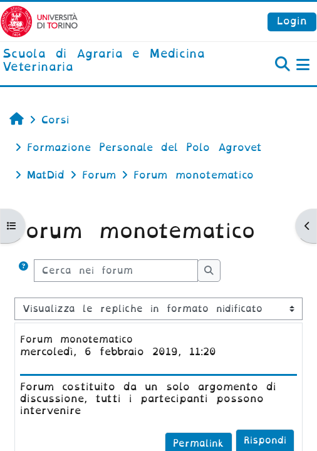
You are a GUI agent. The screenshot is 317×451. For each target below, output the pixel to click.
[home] (106, 61)
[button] (23, 270)
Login (292, 21)
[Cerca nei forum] (116, 270)
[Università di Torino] (39, 21)
